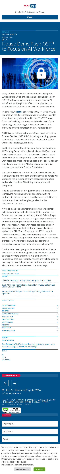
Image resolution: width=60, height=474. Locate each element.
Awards (19, 402)
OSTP (17, 273)
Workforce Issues (8, 330)
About (4, 404)
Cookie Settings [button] (22, 469)
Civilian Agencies (8, 308)
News (12, 400)
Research (31, 400)
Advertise (11, 404)
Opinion (42, 400)
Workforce (6, 360)
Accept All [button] (39, 469)
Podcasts (8, 402)
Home (5, 400)
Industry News (7, 322)
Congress (5, 311)
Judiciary (5, 325)
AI (2, 354)
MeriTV (52, 400)
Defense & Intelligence (10, 314)
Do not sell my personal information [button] (17, 464)
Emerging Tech (7, 316)
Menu (30, 17)
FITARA (45, 402)
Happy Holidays (8, 319)
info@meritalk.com (11, 393)
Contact (20, 404)
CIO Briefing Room (8, 305)
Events (20, 400)
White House (7, 273)
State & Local (32, 402)
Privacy (28, 404)
